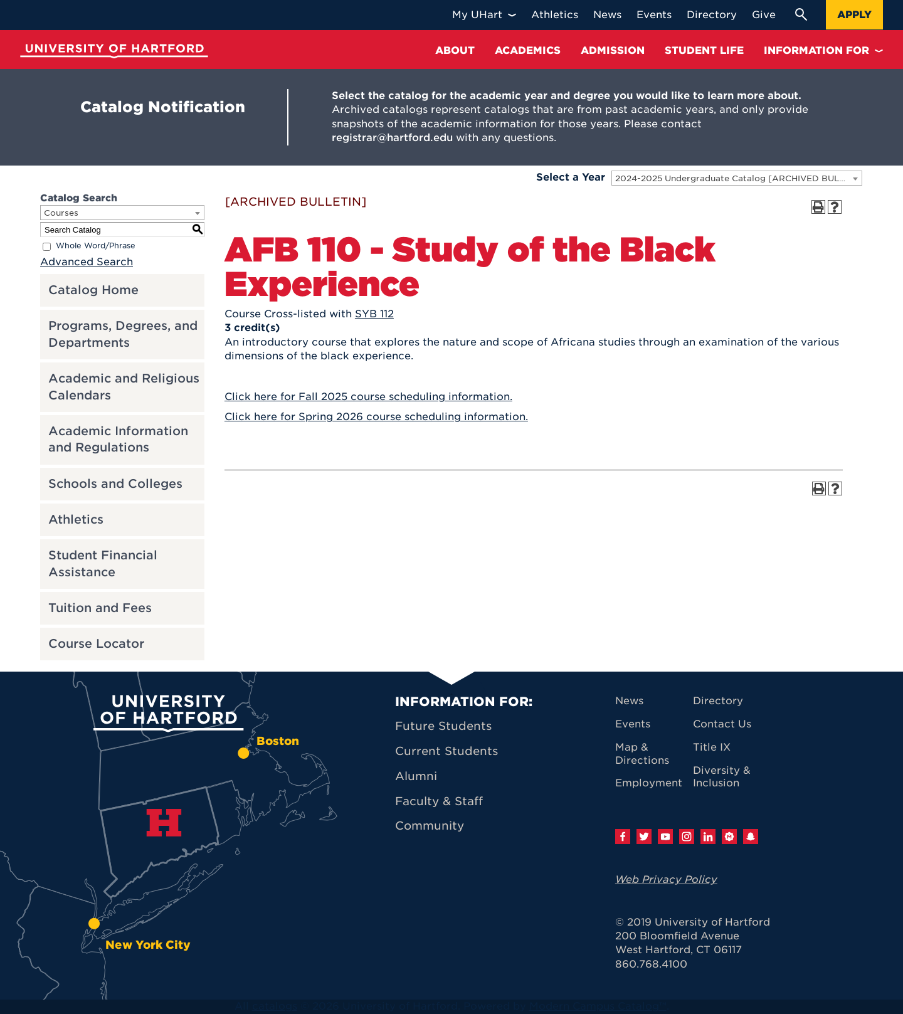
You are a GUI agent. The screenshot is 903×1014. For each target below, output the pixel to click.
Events (632, 724)
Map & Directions (642, 753)
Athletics (75, 519)
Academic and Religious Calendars (123, 387)
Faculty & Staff (439, 801)
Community (429, 825)
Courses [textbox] (61, 213)
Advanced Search (86, 262)
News (629, 701)
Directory (718, 701)
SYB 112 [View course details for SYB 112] (374, 314)
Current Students (446, 751)
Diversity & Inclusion (722, 777)
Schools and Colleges (115, 484)
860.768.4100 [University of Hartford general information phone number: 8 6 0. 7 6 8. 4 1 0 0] (651, 964)
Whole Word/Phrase (95, 246)
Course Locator (96, 643)
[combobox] (736, 178)
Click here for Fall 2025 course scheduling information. (368, 397)
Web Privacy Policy (666, 879)
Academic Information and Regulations (118, 439)
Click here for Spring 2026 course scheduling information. (376, 417)
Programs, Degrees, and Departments (123, 334)
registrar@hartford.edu (392, 138)
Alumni (416, 776)
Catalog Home (93, 290)
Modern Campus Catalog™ (598, 1006)
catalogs (274, 1006)
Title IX (712, 747)
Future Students (443, 725)
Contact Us (722, 724)
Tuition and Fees (100, 608)
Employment (648, 783)
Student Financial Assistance (102, 563)
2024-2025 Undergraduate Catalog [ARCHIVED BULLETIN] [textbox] (738, 178)
